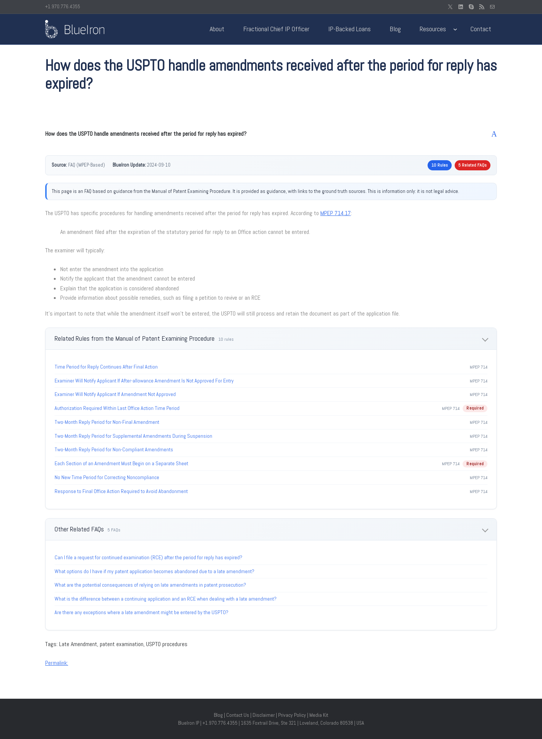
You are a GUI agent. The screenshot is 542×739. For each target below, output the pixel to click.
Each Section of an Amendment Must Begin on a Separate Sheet (121, 463)
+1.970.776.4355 (62, 6)
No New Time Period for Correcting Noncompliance (107, 477)
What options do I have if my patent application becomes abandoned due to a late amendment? (154, 571)
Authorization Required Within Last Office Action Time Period (117, 408)
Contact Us (237, 715)
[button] (271, 134)
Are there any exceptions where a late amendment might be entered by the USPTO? (141, 612)
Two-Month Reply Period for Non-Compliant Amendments (114, 449)
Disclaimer (264, 715)
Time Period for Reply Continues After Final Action (106, 366)
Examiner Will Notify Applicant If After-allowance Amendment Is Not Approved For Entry (144, 380)
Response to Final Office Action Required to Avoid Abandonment (121, 491)
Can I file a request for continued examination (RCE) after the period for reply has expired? (148, 557)
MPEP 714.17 (335, 213)
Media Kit (318, 715)
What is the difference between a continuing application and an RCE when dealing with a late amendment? (166, 598)
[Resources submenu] (455, 29)
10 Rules (439, 165)
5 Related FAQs (472, 165)
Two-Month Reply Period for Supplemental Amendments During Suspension (133, 435)
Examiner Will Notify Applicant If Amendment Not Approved (115, 394)
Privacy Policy (292, 715)
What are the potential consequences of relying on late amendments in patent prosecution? (150, 584)
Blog (218, 715)
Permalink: (56, 663)
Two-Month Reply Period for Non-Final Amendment (107, 422)
